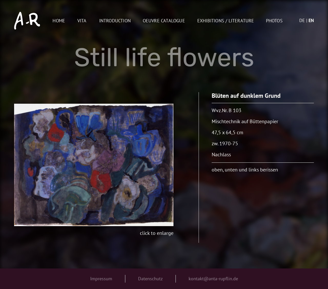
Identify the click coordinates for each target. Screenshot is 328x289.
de (302, 20)
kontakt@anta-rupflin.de (213, 279)
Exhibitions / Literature (225, 21)
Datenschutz (150, 279)
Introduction (115, 21)
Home (59, 21)
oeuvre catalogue (164, 21)
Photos (274, 21)
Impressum (101, 279)
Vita (82, 21)
